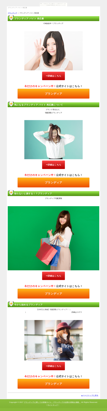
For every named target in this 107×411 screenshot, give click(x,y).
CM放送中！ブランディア (54, 23)
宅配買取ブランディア (53, 113)
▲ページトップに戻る (89, 395)
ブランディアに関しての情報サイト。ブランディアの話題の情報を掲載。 (52, 402)
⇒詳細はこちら (53, 76)
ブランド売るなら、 (53, 109)
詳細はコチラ (77, 312)
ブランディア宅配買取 (53, 198)
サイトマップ (52, 405)
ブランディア (12, 13)
